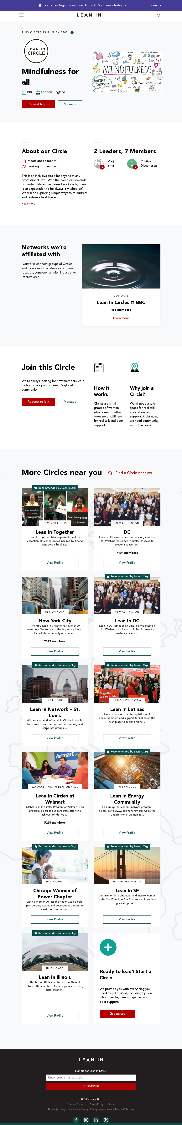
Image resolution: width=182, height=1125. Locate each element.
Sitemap (112, 1104)
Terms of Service (76, 1104)
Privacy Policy (96, 1104)
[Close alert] (156, 5)
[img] (55, 507)
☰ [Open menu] (21, 16)
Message (70, 104)
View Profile (55, 563)
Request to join (38, 104)
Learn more (125, 318)
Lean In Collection (124, 1109)
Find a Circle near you (130, 473)
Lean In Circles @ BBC (121, 302)
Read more (28, 204)
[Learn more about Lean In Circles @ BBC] (121, 266)
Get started (118, 1013)
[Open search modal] (158, 16)
